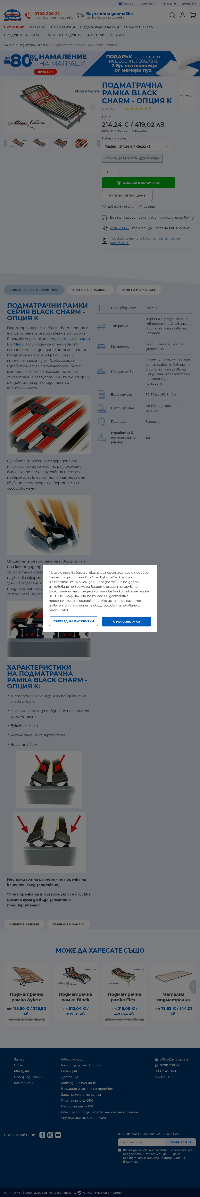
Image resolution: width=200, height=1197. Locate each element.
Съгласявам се (126, 621)
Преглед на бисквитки (73, 621)
